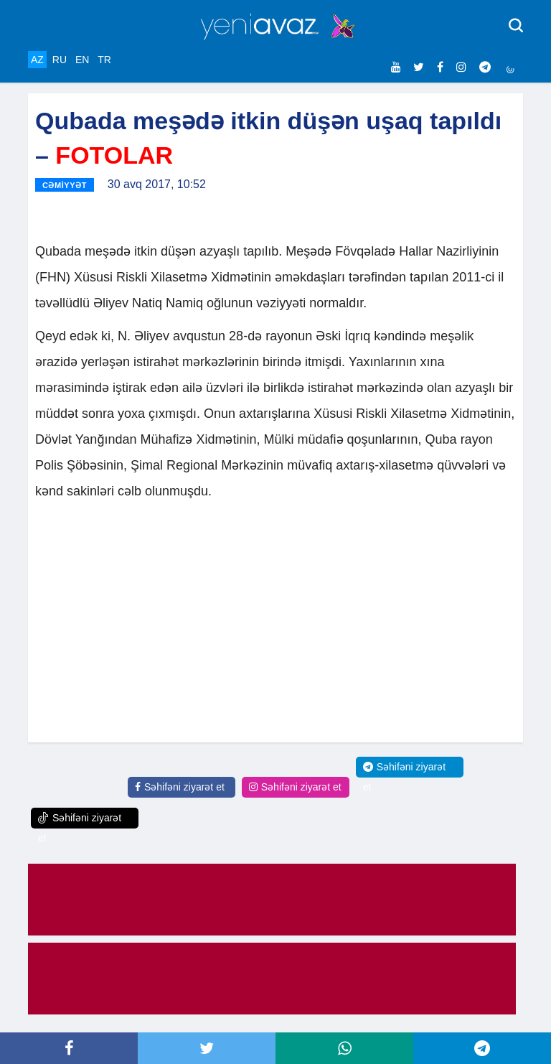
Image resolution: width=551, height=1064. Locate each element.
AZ (37, 59)
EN (82, 59)
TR (104, 59)
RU (59, 59)
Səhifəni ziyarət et (180, 787)
